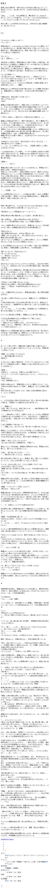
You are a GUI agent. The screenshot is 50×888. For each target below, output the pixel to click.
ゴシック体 (11, 862)
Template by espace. (7, 839)
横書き (9, 868)
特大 (19, 872)
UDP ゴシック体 (29, 862)
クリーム (41, 855)
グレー (33, 855)
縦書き (16, 868)
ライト (19, 855)
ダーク (26, 855)
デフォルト (11, 855)
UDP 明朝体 (41, 862)
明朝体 (19, 862)
